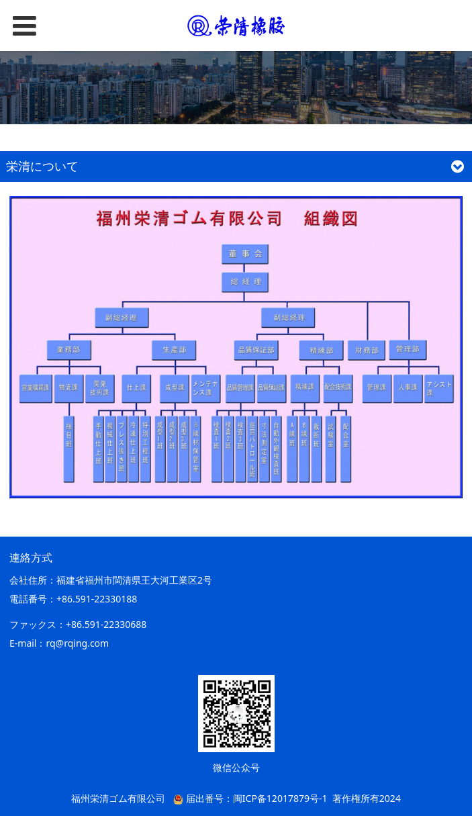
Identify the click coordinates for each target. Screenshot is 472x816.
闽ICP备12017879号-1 (280, 798)
